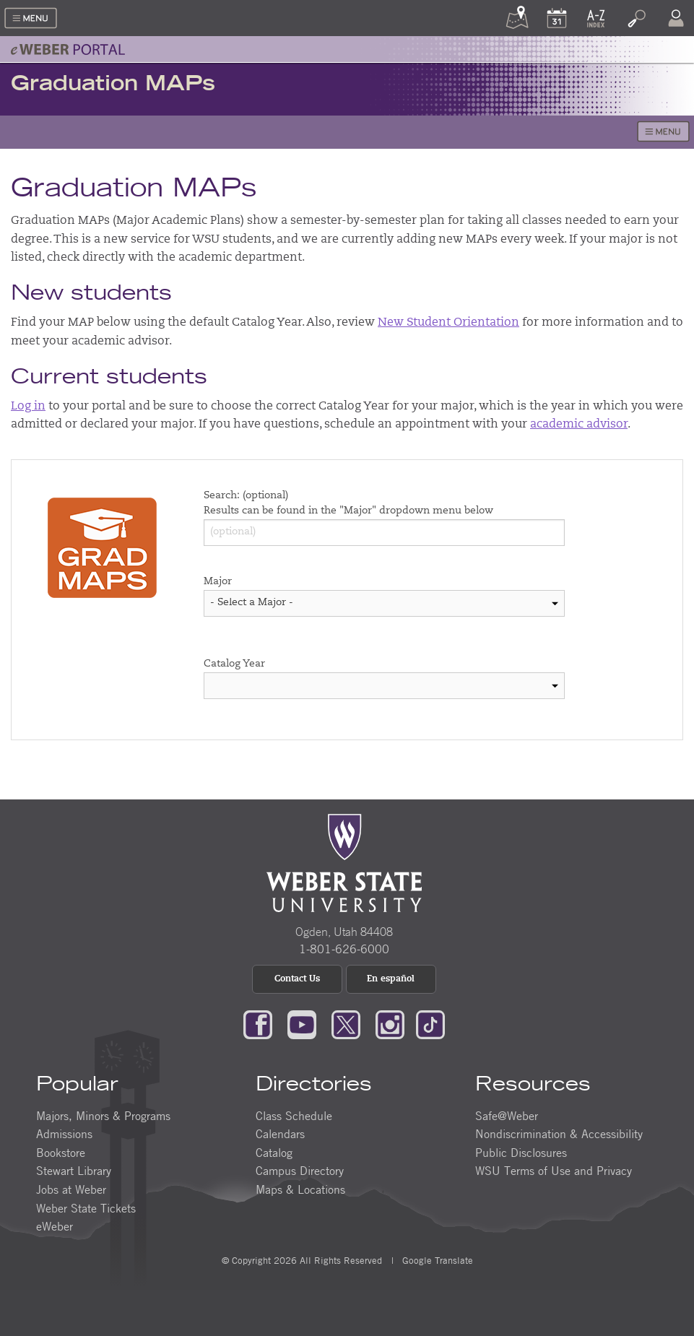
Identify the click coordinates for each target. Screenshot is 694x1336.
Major (218, 582)
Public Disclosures (521, 1152)
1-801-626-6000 (344, 949)
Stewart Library (73, 1170)
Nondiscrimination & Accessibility (559, 1134)
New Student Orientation (448, 323)
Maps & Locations (300, 1189)
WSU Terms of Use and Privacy (553, 1170)
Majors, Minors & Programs (103, 1116)
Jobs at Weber (71, 1189)
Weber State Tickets (86, 1208)
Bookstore (60, 1152)
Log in (28, 406)
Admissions (64, 1134)
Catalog (274, 1152)
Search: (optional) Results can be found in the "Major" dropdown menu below (348, 503)
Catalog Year (234, 664)
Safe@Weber (506, 1116)
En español (391, 979)
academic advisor (579, 424)
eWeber (54, 1226)
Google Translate (436, 1260)
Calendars (280, 1134)
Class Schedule (294, 1116)
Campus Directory (300, 1170)
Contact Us (297, 979)
